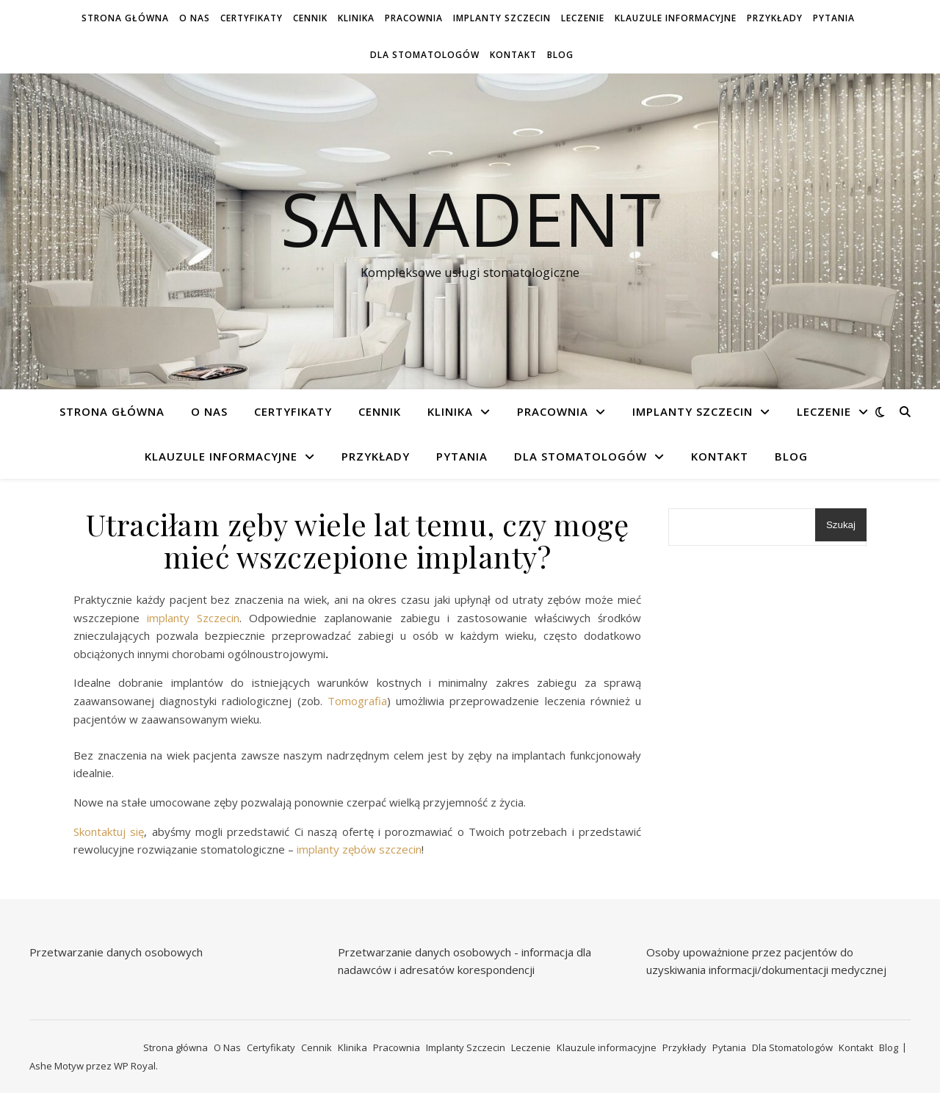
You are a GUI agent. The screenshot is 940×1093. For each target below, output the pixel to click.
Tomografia (357, 700)
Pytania (834, 18)
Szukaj (841, 524)
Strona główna (125, 18)
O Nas (194, 18)
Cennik (310, 18)
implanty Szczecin (189, 617)
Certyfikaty (251, 18)
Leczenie (582, 18)
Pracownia (414, 18)
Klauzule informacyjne (676, 18)
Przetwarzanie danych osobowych (116, 952)
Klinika (356, 18)
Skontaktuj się (108, 831)
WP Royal (135, 1065)
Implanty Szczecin (502, 18)
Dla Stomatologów (425, 54)
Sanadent (470, 218)
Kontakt (513, 54)
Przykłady (775, 18)
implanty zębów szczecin (358, 849)
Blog (560, 54)
